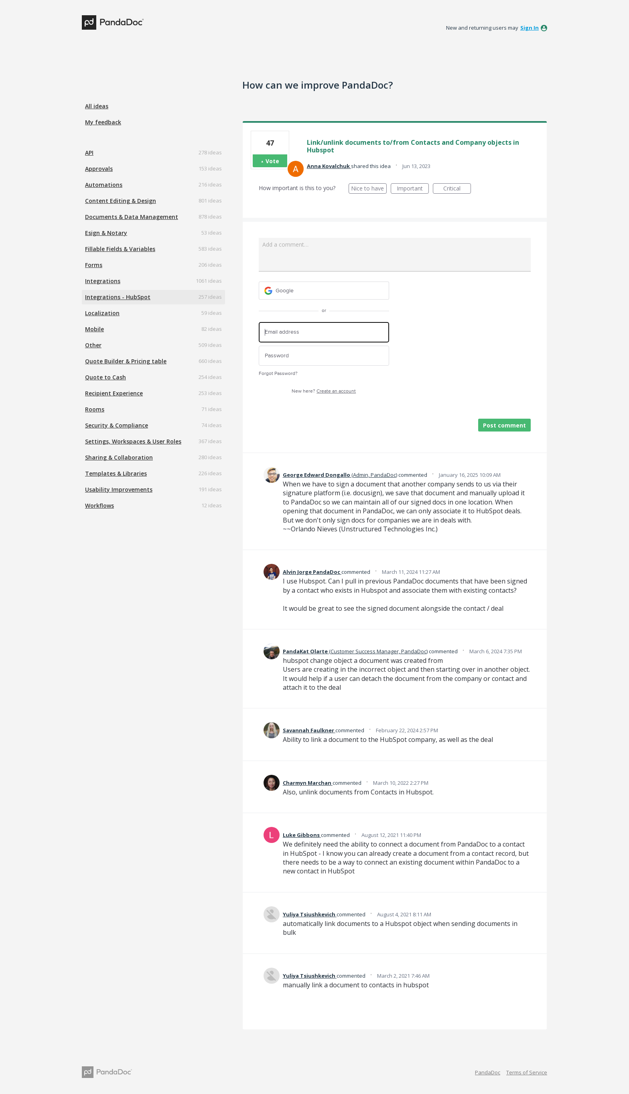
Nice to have (369, 189)
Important (413, 189)
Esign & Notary (106, 233)
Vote (272, 161)
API (89, 152)
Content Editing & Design (120, 201)
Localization (102, 313)
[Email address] (324, 332)
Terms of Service (526, 1072)
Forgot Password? (278, 374)
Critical (457, 189)
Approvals (99, 168)
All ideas (96, 106)
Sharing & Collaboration (119, 457)
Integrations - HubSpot (117, 297)
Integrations (102, 281)
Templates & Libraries (116, 473)
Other (93, 345)
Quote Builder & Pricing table (125, 361)
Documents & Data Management (131, 217)
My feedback (103, 122)
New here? (324, 391)
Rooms (94, 409)
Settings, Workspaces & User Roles (133, 441)
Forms (93, 265)
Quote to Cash (105, 377)
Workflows (99, 505)
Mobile (94, 329)
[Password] (324, 356)
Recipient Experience (114, 393)
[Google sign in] (324, 291)
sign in (529, 27)
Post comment (504, 425)
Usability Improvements (118, 489)
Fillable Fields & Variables (120, 249)
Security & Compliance (116, 425)
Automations (103, 184)
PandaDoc (487, 1072)
